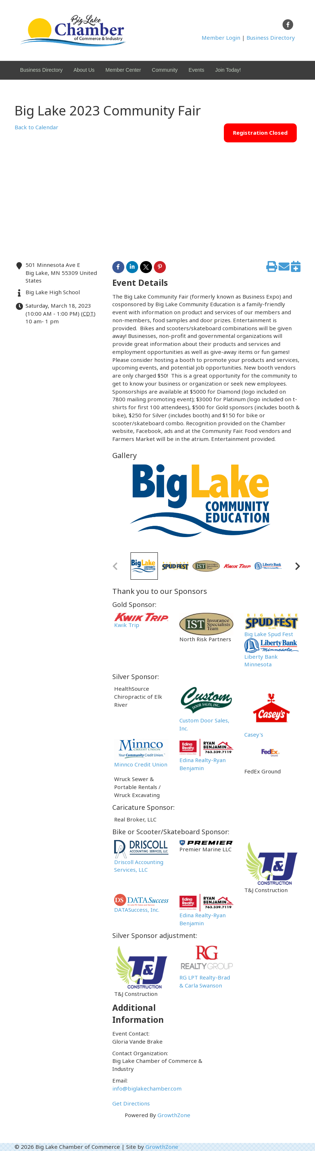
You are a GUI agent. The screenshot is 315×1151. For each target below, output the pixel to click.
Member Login (221, 37)
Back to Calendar (36, 127)
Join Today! (228, 70)
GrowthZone (174, 1115)
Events (196, 70)
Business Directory (270, 37)
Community (165, 70)
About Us (84, 70)
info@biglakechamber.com (147, 1088)
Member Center (123, 70)
